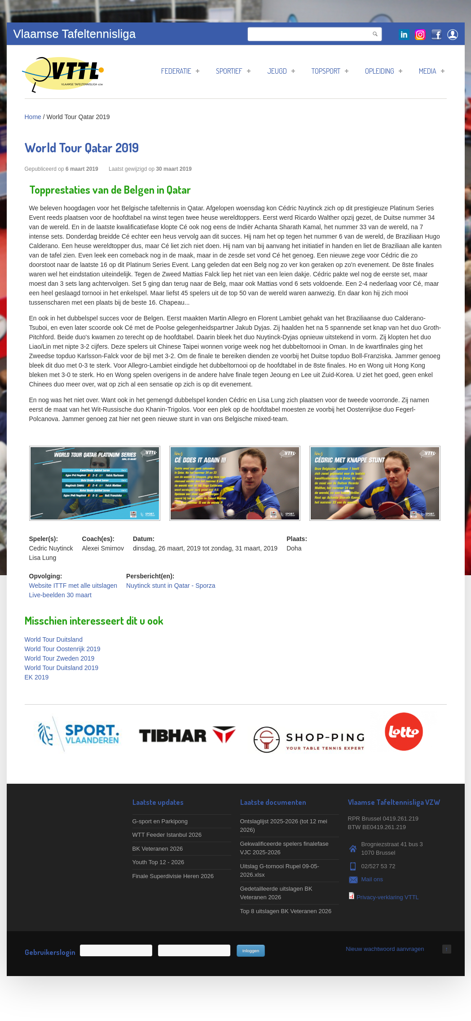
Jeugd (281, 71)
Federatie (180, 71)
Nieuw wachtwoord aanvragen (385, 949)
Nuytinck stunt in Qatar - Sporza (170, 585)
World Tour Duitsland (54, 639)
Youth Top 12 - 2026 (158, 862)
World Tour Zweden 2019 (60, 658)
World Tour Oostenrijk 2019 (63, 649)
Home (33, 116)
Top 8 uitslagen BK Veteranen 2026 (286, 911)
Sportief (233, 71)
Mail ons (372, 879)
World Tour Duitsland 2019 (61, 667)
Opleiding (383, 71)
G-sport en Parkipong (160, 821)
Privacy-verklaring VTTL (388, 897)
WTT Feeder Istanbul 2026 (167, 834)
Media (432, 71)
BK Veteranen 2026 (157, 848)
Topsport (330, 71)
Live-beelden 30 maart (60, 595)
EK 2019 (37, 677)
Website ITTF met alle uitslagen (73, 585)
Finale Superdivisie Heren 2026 (173, 876)
